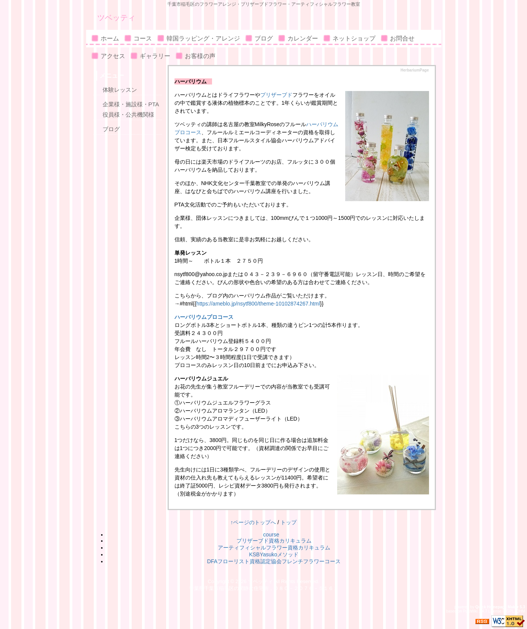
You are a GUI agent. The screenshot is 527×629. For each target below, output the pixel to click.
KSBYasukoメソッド (274, 554)
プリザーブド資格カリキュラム (274, 541)
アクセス (113, 56)
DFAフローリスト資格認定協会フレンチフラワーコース (274, 561)
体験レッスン (120, 89)
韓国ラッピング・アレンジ (203, 38)
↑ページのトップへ (253, 522)
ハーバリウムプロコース (204, 317)
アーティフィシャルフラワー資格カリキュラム (274, 547)
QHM (520, 611)
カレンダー (302, 38)
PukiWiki (470, 611)
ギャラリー (155, 56)
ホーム (110, 38)
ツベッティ (116, 17)
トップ (289, 522)
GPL (510, 611)
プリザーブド (276, 95)
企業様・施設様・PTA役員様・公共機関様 (131, 109)
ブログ (264, 38)
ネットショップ (354, 38)
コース (143, 38)
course (271, 534)
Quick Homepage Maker (497, 607)
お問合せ (402, 38)
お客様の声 (200, 56)
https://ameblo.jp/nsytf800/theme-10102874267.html (258, 304)
